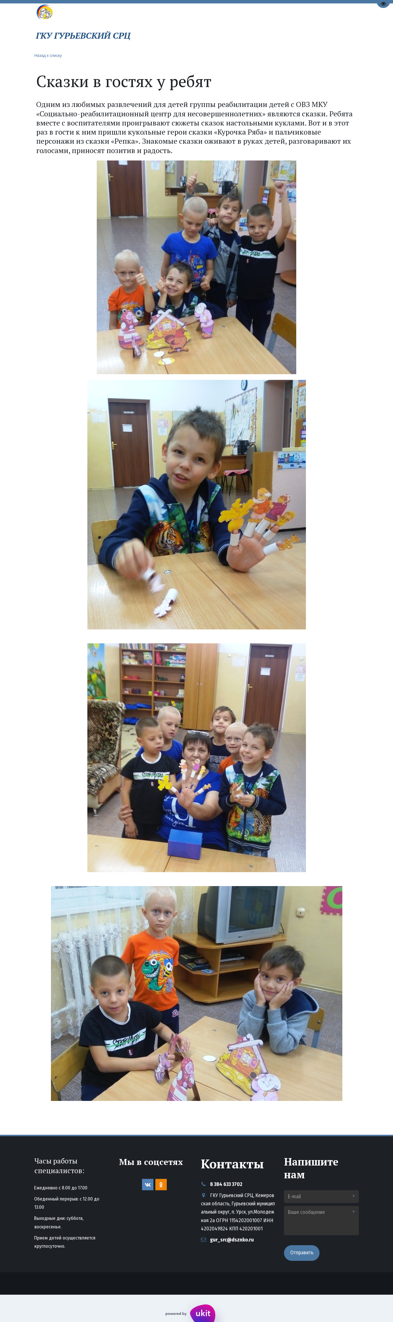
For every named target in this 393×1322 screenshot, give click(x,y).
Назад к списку (48, 55)
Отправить (301, 1252)
